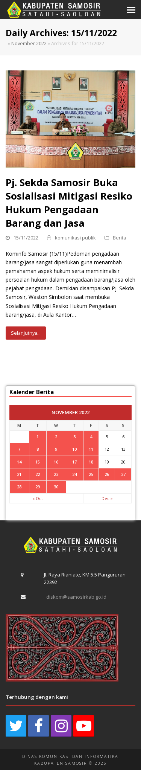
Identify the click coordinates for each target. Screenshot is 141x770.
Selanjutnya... (26, 332)
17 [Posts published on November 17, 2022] (74, 462)
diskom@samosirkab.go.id (76, 596)
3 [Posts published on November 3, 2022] (74, 436)
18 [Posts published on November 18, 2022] (91, 462)
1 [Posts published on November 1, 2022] (37, 436)
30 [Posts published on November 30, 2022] (56, 486)
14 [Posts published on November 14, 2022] (19, 462)
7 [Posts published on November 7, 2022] (19, 449)
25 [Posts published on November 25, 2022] (91, 474)
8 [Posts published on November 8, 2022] (37, 449)
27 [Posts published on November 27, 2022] (123, 474)
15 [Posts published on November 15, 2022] (37, 462)
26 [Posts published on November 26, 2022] (107, 474)
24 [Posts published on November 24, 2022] (74, 474)
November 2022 (29, 43)
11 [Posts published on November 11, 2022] (91, 449)
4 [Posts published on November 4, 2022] (91, 436)
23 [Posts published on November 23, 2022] (56, 474)
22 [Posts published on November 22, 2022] (37, 474)
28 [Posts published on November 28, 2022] (19, 486)
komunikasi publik (75, 237)
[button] (131, 9)
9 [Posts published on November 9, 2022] (56, 449)
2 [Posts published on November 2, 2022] (56, 436)
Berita (119, 237)
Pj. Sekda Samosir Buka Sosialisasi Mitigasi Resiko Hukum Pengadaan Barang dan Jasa (69, 202)
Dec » (107, 498)
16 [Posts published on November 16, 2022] (56, 462)
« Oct (37, 498)
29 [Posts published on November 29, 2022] (37, 486)
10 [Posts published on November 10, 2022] (74, 449)
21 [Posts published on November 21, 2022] (19, 474)
